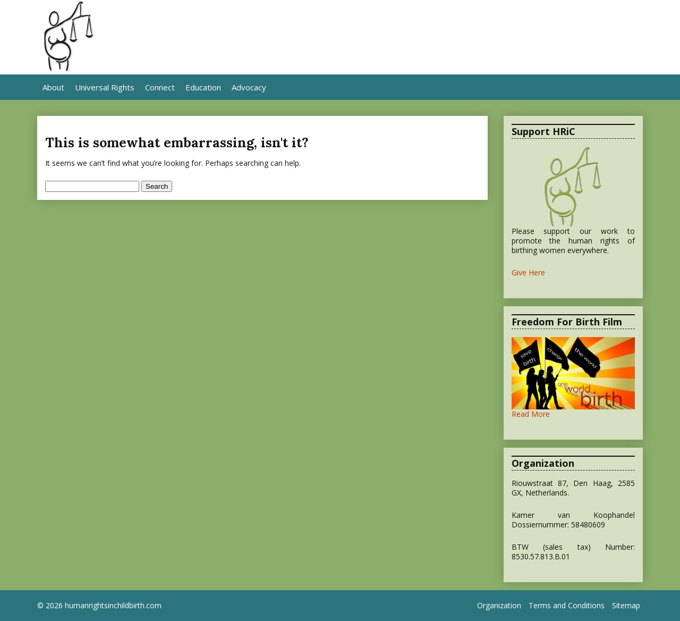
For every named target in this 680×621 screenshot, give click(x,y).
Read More (531, 414)
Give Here (528, 272)
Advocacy (249, 87)
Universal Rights (104, 87)
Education (203, 87)
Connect (160, 87)
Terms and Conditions (567, 605)
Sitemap (626, 605)
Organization (499, 605)
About (53, 87)
